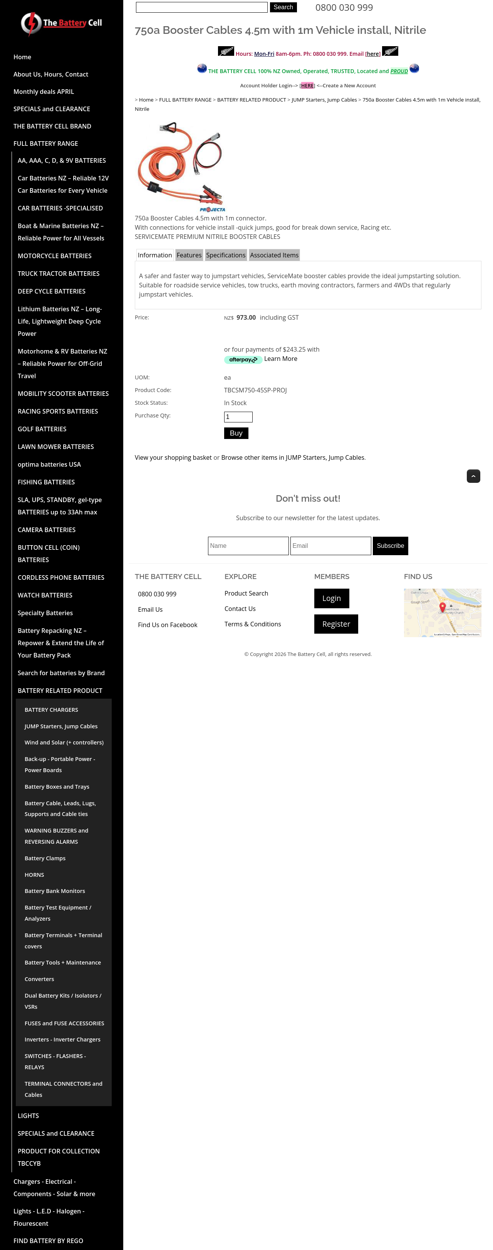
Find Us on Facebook (167, 625)
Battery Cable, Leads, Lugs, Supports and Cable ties (60, 808)
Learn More (280, 358)
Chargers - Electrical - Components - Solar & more (54, 1187)
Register (336, 624)
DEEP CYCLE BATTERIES (52, 291)
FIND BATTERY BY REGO (48, 1241)
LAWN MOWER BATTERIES (56, 446)
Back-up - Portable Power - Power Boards (60, 764)
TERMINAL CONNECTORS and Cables (63, 1089)
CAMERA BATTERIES (46, 530)
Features (189, 255)
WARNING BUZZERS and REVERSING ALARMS (57, 836)
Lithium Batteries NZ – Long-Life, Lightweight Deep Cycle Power (60, 321)
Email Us (150, 609)
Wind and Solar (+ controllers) (64, 742)
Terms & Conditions (253, 624)
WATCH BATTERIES (45, 595)
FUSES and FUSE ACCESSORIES (64, 1023)
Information (155, 255)
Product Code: (153, 390)
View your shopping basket (173, 457)
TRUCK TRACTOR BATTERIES (59, 273)
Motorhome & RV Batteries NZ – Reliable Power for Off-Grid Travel (62, 363)
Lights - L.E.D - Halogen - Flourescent (48, 1217)
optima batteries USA (49, 464)
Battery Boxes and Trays (57, 786)
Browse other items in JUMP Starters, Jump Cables (292, 457)
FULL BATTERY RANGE (45, 143)
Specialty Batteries (45, 613)
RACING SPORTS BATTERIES (58, 411)
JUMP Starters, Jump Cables (61, 726)
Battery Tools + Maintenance (63, 962)
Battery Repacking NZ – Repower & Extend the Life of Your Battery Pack (61, 642)
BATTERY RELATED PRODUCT (60, 690)
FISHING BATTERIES (46, 482)
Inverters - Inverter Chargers (63, 1039)
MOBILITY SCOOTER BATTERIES (63, 393)
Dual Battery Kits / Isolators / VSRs (63, 1001)
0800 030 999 (344, 7)
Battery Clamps (45, 858)
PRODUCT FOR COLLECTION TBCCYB (59, 1157)
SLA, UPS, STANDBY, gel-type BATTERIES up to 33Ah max (60, 506)
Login (331, 598)
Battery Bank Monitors (55, 891)
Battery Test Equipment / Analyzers (58, 913)
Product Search (246, 593)
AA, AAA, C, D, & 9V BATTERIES (62, 160)
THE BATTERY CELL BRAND (52, 126)
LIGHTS (28, 1115)
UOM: (142, 377)
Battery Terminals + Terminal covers (63, 940)
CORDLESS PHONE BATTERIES (61, 577)
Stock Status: (151, 402)
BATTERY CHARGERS (51, 709)
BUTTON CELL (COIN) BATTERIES (49, 553)
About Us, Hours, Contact (50, 74)
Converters (39, 979)
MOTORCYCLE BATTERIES (55, 256)
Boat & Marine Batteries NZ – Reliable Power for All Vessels (61, 232)
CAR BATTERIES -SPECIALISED (60, 208)
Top (473, 476)
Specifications (226, 255)
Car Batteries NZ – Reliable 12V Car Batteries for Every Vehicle (63, 184)
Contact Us (240, 608)
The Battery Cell (306, 654)
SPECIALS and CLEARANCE (51, 109)
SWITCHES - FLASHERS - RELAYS (55, 1061)
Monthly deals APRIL (43, 91)
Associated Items (274, 255)
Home (22, 57)
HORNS (34, 874)
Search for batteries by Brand (61, 673)
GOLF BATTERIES (42, 429)
